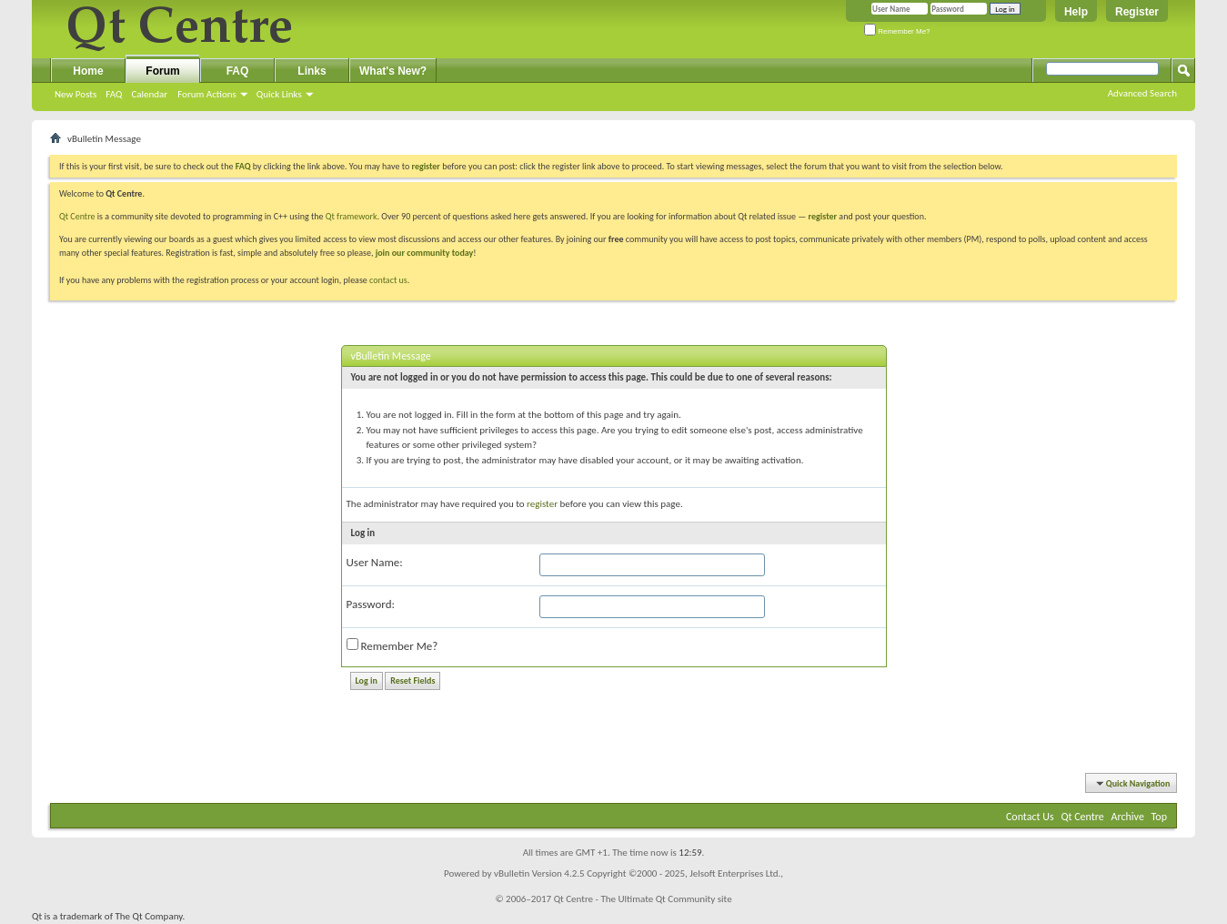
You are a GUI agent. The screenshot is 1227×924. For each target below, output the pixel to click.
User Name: (375, 562)
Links (311, 71)
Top (1159, 816)
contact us (388, 280)
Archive (1127, 816)
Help (1076, 11)
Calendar (149, 94)
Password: (371, 604)
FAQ (114, 94)
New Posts (75, 94)
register (823, 216)
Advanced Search (1142, 93)
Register (1137, 11)
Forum (162, 71)
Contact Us (1030, 816)
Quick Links (279, 94)
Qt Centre (77, 216)
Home (88, 71)
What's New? (393, 71)
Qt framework (351, 216)
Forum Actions (206, 94)
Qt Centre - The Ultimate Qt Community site (643, 899)
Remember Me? (897, 31)
